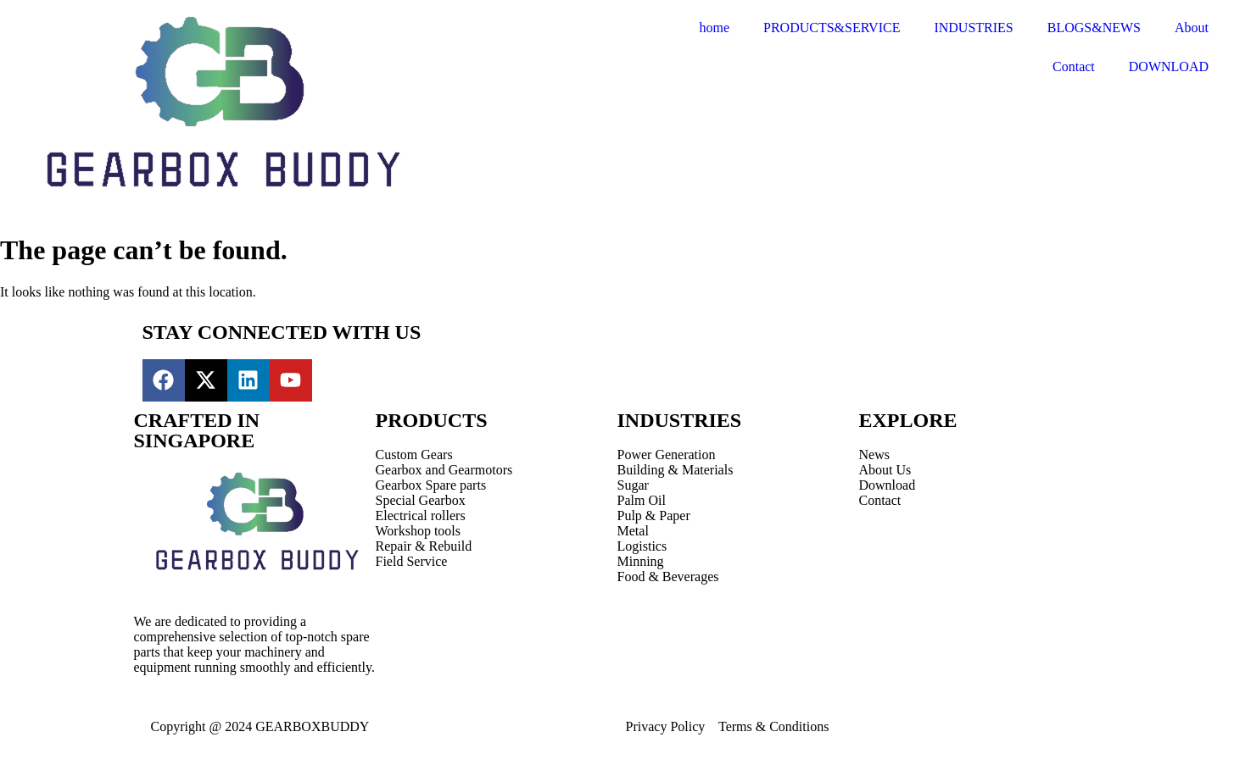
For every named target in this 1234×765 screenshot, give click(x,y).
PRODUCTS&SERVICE (831, 27)
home (714, 27)
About (1192, 27)
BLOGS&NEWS (1094, 27)
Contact (1074, 66)
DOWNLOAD (1169, 66)
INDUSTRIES (973, 27)
